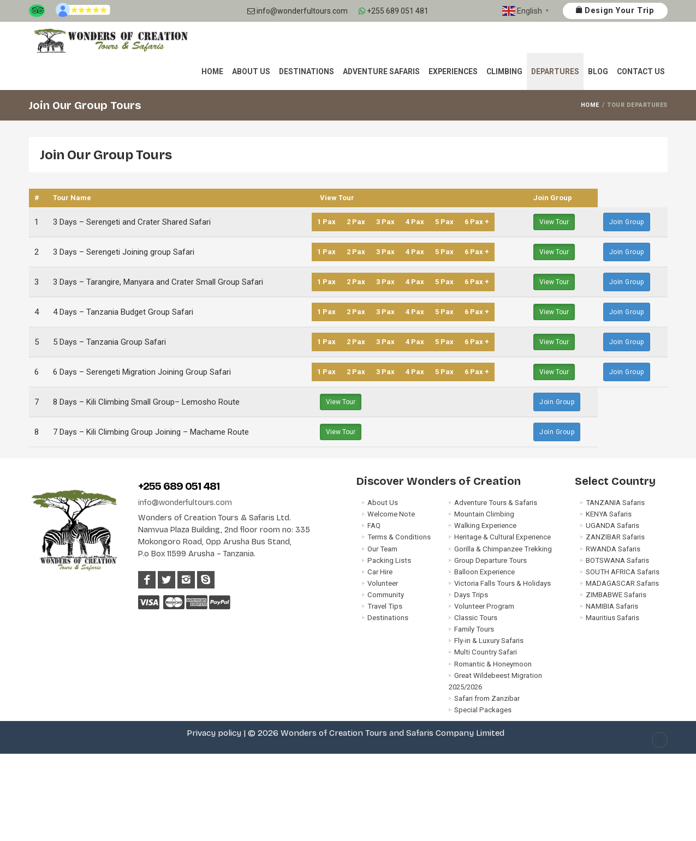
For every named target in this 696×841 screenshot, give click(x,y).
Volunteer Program (484, 606)
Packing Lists (389, 560)
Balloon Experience (484, 572)
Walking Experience (485, 525)
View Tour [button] (554, 222)
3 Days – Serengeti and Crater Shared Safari (132, 222)
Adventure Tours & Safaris (495, 502)
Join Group (626, 222)
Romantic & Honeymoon (493, 664)
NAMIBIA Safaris (612, 606)
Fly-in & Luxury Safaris (489, 640)
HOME (590, 105)
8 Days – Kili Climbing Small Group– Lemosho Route (146, 402)
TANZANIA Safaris (615, 502)
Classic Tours (475, 618)
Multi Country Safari (485, 652)
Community (385, 595)
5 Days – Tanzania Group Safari (109, 342)
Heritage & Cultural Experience (502, 537)
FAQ (373, 525)
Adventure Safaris (381, 71)
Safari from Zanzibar (487, 698)
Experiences (453, 71)
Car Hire (379, 572)
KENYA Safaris (609, 514)
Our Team (382, 549)
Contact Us (641, 71)
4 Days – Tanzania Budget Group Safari (123, 312)
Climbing (504, 71)
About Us (251, 71)
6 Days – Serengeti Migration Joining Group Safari (142, 372)
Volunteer (382, 583)
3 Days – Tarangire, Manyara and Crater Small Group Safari (158, 282)
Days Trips (471, 595)
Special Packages (482, 710)
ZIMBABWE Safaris (616, 595)
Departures (555, 71)
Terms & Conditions (399, 537)
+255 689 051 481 (394, 11)
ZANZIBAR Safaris (615, 537)
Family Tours (474, 629)
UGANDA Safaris (612, 525)
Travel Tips (384, 606)
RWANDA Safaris (613, 549)
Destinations (306, 71)
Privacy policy (214, 733)
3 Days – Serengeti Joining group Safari (123, 252)
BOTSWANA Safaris (617, 560)
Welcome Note (391, 514)
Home (212, 71)
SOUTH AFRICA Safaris (622, 572)
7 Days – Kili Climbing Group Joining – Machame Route (151, 432)
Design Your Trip (615, 10)
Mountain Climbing (484, 514)
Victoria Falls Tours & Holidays (502, 583)
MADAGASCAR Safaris (622, 583)
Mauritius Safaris (612, 618)
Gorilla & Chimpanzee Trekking (503, 549)
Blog (598, 71)
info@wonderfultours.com (297, 11)
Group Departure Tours (490, 560)
